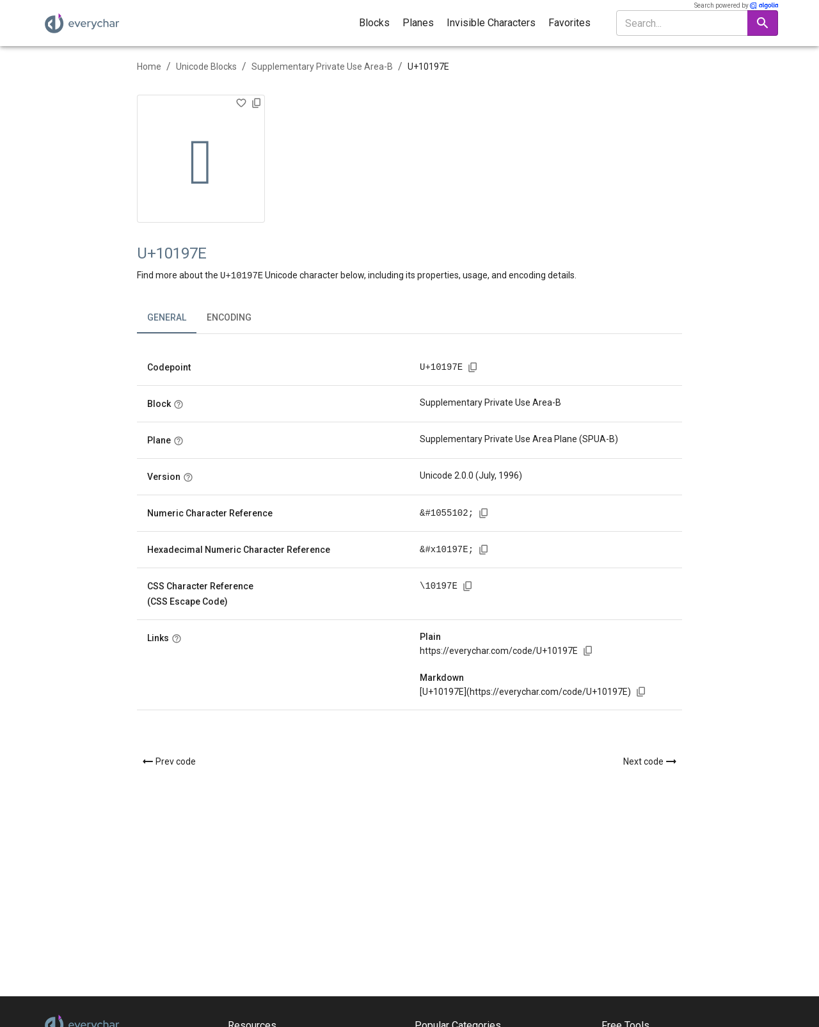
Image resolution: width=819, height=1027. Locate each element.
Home (149, 66)
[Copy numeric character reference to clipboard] (483, 512)
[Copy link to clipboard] (588, 650)
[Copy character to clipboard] (256, 103)
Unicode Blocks (206, 66)
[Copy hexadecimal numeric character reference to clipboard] (483, 549)
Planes (418, 23)
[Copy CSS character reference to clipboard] (467, 585)
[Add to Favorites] (241, 103)
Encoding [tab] (229, 317)
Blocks (374, 23)
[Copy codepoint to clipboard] (473, 366)
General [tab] (166, 317)
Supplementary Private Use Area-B (322, 66)
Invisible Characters (491, 23)
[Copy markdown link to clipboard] (641, 691)
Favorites (569, 23)
